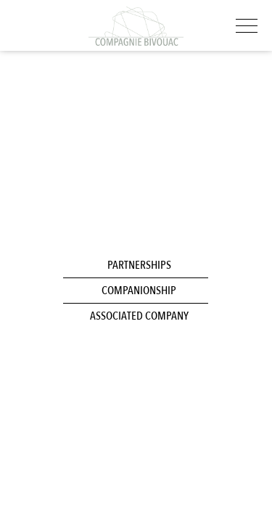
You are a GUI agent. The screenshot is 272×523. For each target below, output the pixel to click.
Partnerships (139, 265)
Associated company (139, 316)
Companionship (139, 291)
